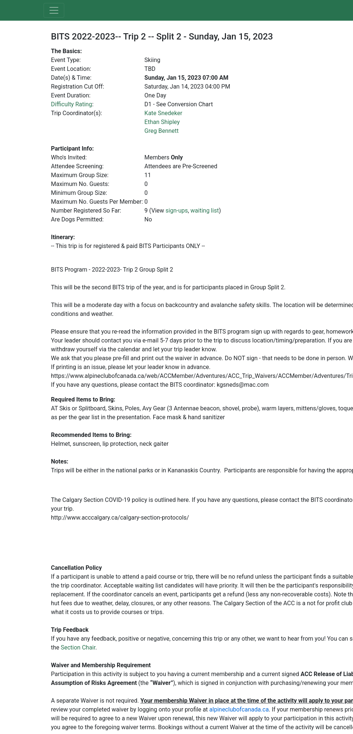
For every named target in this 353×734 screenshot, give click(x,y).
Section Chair (78, 647)
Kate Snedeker (163, 113)
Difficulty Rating (71, 104)
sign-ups (176, 210)
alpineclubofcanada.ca (239, 709)
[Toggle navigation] (54, 10)
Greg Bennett (161, 130)
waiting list (205, 210)
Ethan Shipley (162, 121)
